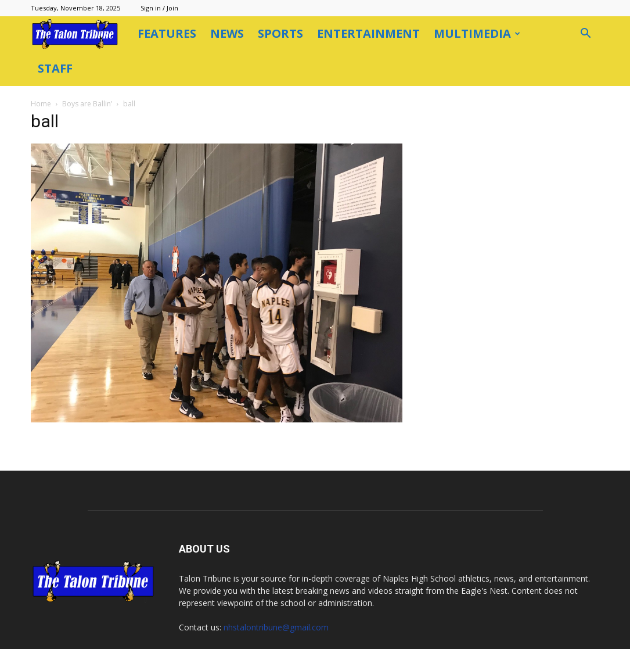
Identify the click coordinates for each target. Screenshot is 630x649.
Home (41, 104)
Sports (280, 33)
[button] (586, 34)
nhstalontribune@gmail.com (276, 627)
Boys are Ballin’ (87, 104)
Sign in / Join (159, 7)
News (227, 33)
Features (167, 33)
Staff (55, 68)
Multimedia (477, 33)
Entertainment (368, 33)
